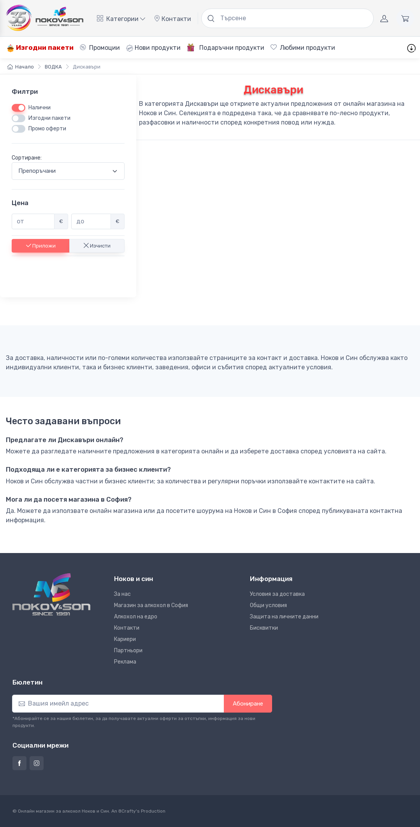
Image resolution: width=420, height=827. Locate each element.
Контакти (172, 19)
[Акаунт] (384, 18)
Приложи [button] (41, 245)
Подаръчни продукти (225, 47)
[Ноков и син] (51, 594)
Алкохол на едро (135, 616)
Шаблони (359, 47)
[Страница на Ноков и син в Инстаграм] (37, 763)
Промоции (100, 47)
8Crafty (127, 811)
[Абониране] (118, 704)
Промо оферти (47, 128)
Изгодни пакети (40, 48)
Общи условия (268, 605)
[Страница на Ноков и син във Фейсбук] (19, 763)
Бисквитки (264, 628)
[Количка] (405, 18)
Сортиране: (27, 158)
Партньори (128, 650)
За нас (122, 594)
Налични (39, 107)
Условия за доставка (277, 594)
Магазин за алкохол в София (151, 605)
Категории (121, 19)
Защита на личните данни (284, 616)
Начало (20, 67)
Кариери (125, 639)
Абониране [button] (248, 703)
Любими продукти (303, 47)
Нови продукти (153, 48)
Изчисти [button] (97, 245)
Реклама (125, 661)
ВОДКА (53, 67)
